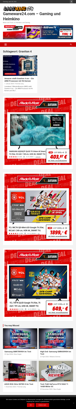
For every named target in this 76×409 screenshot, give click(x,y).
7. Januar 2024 (9, 83)
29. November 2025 (46, 389)
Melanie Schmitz (55, 356)
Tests (22, 379)
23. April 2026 (8, 354)
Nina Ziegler (18, 354)
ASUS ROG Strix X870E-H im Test (18, 384)
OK (31, 405)
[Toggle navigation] (5, 44)
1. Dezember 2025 (10, 387)
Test (14, 347)
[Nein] (74, 403)
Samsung (8, 347)
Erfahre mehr (42, 405)
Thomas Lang (19, 83)
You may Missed (11, 325)
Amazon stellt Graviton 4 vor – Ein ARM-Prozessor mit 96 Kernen (19, 79)
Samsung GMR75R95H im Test (17, 351)
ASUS (6, 379)
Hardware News (10, 74)
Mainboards (14, 379)
